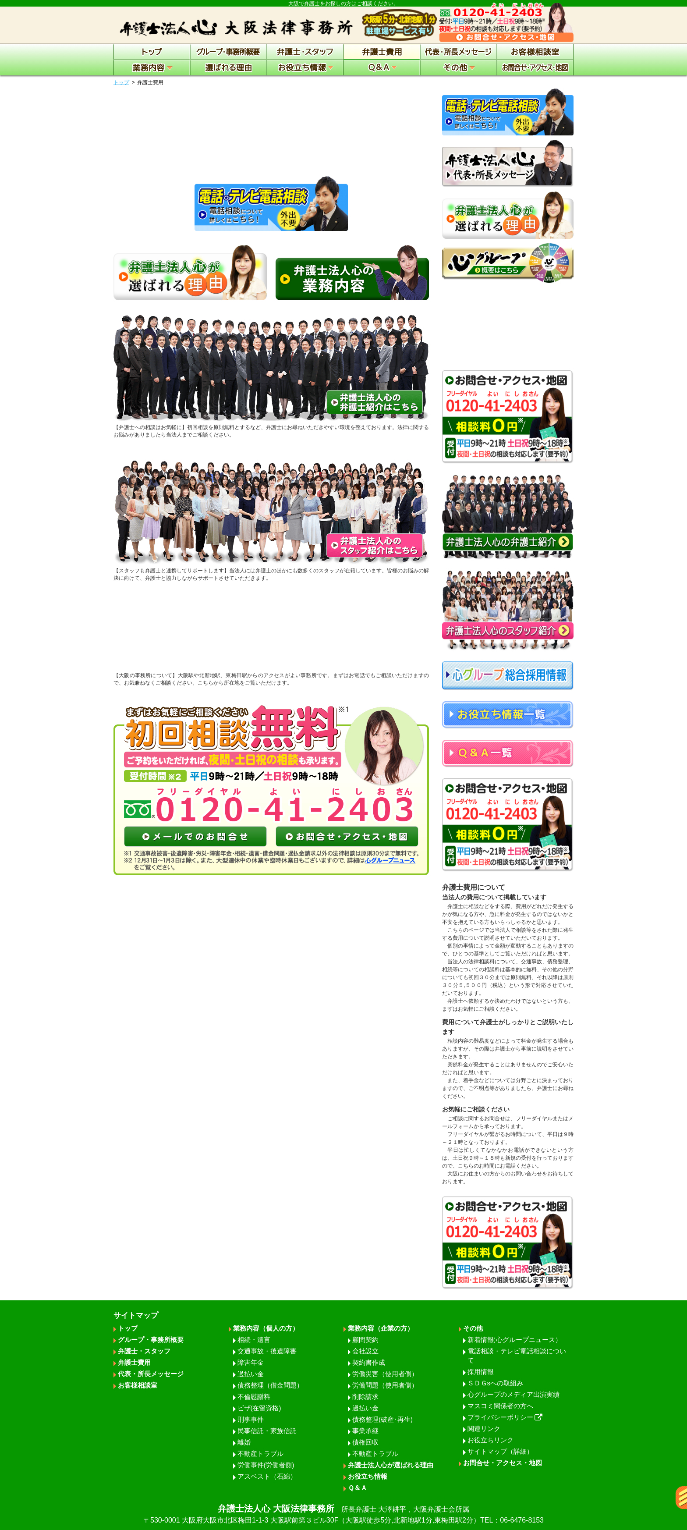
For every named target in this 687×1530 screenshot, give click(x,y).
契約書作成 (368, 1362)
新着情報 (514, 1339)
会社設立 (365, 1351)
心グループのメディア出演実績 (513, 1394)
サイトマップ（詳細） (500, 1451)
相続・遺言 (253, 1339)
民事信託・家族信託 (267, 1430)
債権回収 (365, 1442)
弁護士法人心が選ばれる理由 (390, 1465)
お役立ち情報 (367, 1476)
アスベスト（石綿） (267, 1476)
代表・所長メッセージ (151, 1373)
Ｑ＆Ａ (357, 1487)
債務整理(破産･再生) (382, 1419)
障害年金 (250, 1362)
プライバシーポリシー (505, 1417)
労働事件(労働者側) (265, 1465)
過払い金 (250, 1373)
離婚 (244, 1442)
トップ (121, 82)
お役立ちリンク (490, 1440)
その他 (473, 1328)
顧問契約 (365, 1339)
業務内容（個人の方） (266, 1328)
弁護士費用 (134, 1362)
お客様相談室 (137, 1385)
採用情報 (480, 1371)
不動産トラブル (260, 1453)
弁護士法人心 (343, 1515)
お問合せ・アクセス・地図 (502, 1462)
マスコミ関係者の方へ (500, 1405)
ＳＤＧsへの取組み (495, 1383)
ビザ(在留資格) (259, 1408)
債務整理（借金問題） (270, 1385)
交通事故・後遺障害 (267, 1351)
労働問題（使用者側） (385, 1385)
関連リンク (483, 1428)
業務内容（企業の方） (381, 1328)
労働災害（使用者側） (385, 1373)
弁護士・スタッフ (144, 1351)
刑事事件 (250, 1419)
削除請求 (365, 1396)
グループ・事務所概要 (151, 1339)
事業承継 (365, 1430)
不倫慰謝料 (253, 1396)
